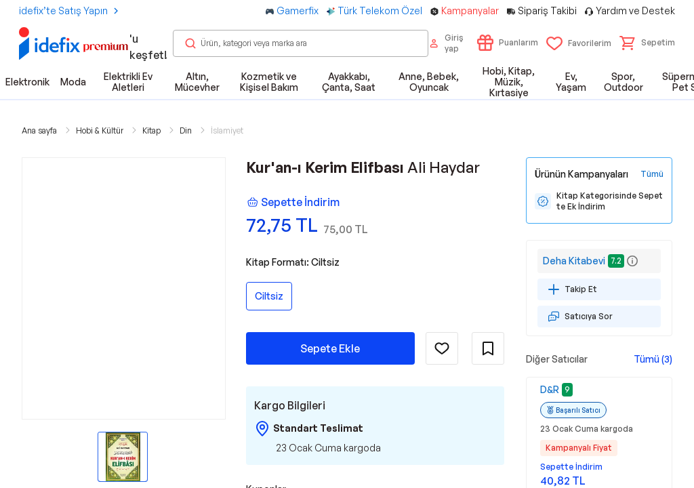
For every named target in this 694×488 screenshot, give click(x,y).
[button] (647, 43)
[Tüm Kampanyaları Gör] (652, 174)
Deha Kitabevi (574, 260)
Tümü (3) (653, 359)
